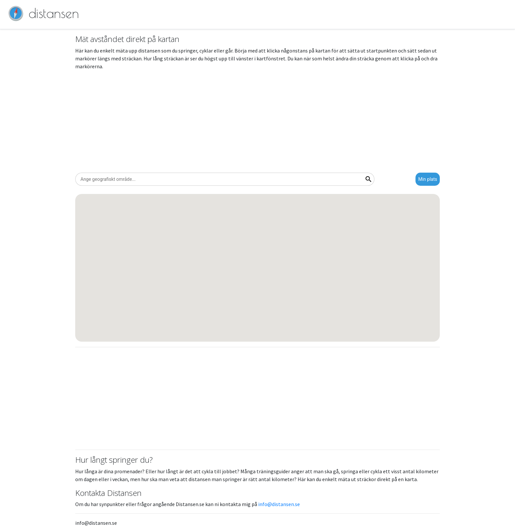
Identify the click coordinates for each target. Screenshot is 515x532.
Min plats (427, 179)
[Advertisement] (257, 121)
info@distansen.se (279, 504)
